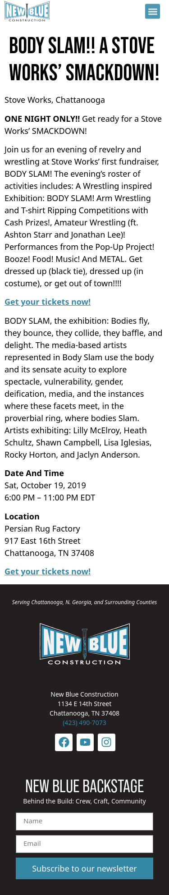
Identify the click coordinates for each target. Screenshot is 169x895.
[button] (152, 9)
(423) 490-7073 (84, 722)
